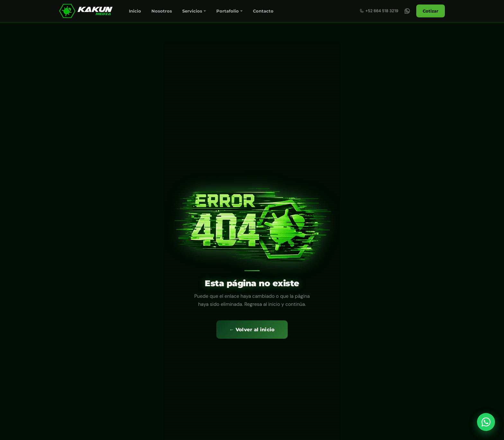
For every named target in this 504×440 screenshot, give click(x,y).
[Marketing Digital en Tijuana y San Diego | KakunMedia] (86, 11)
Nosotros (161, 11)
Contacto (263, 11)
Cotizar (430, 11)
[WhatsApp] (407, 11)
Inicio (135, 11)
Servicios (192, 11)
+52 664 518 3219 (378, 10)
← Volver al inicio (251, 329)
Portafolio (227, 11)
